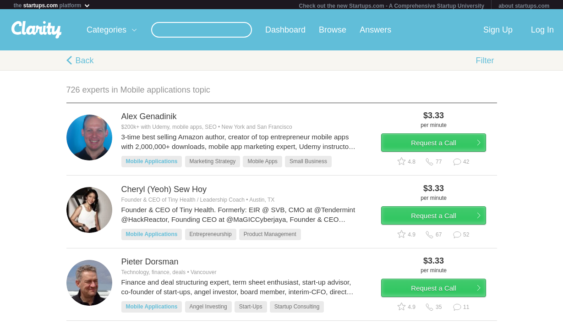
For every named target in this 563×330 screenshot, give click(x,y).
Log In (542, 31)
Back (85, 62)
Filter (485, 62)
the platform (52, 5)
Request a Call (443, 148)
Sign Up (498, 31)
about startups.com (523, 6)
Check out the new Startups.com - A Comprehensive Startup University (392, 6)
